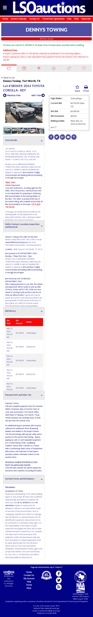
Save (77, 89)
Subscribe (86, 18)
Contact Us (34, 18)
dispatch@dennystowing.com (16, 242)
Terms (29, 584)
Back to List (8, 77)
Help (69, 18)
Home (5, 18)
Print (86, 89)
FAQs (76, 18)
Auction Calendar (19, 18)
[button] (42, 101)
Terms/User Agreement (53, 18)
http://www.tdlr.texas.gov (50, 608)
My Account (29, 578)
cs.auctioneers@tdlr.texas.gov (48, 611)
